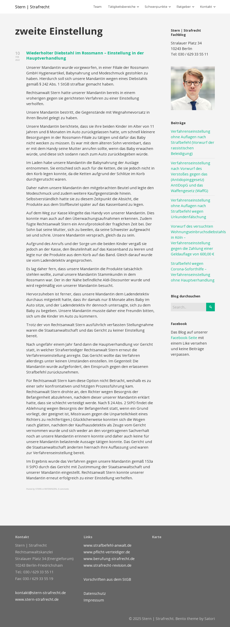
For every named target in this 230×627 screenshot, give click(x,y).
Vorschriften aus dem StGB (107, 579)
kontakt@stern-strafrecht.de (40, 592)
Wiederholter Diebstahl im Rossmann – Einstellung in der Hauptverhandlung (85, 55)
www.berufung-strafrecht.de (109, 558)
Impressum (94, 600)
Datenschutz (95, 593)
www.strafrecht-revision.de (107, 565)
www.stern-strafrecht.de (37, 599)
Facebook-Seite (184, 337)
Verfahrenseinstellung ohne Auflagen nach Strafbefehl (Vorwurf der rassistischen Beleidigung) (192, 142)
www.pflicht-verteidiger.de (107, 551)
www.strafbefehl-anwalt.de (107, 545)
